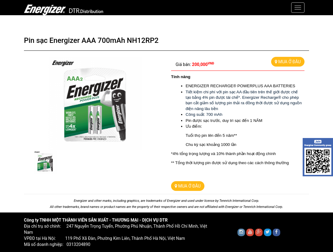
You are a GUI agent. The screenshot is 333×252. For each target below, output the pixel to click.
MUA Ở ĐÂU (288, 61)
